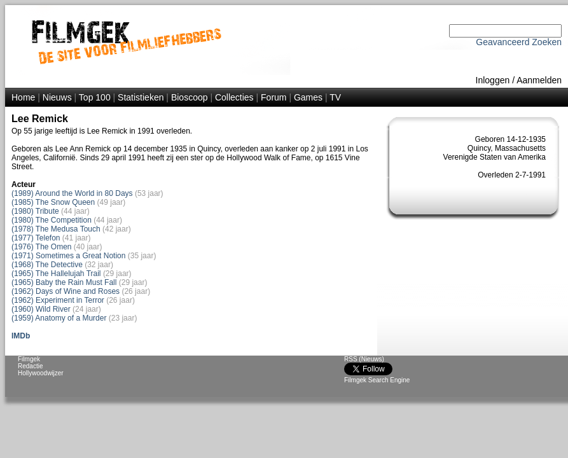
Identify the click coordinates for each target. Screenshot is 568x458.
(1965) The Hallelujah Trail (56, 273)
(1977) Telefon (35, 237)
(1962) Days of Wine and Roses (65, 291)
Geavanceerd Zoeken (519, 42)
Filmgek (29, 359)
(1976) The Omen (41, 246)
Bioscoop (189, 97)
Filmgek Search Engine (377, 380)
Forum (273, 97)
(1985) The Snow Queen (53, 202)
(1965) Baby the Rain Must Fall (63, 282)
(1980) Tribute (35, 211)
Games (308, 97)
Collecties (234, 97)
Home (23, 97)
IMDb (20, 335)
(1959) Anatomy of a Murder (58, 318)
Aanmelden (539, 80)
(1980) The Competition (51, 220)
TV (335, 97)
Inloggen (493, 80)
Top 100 (95, 97)
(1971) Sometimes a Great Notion (68, 255)
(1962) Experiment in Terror (57, 300)
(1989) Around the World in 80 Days (72, 193)
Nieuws (57, 97)
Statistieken (140, 97)
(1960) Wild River (41, 309)
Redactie (30, 366)
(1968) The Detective (47, 264)
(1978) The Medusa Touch (55, 229)
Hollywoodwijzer (41, 373)
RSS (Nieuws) (364, 359)
